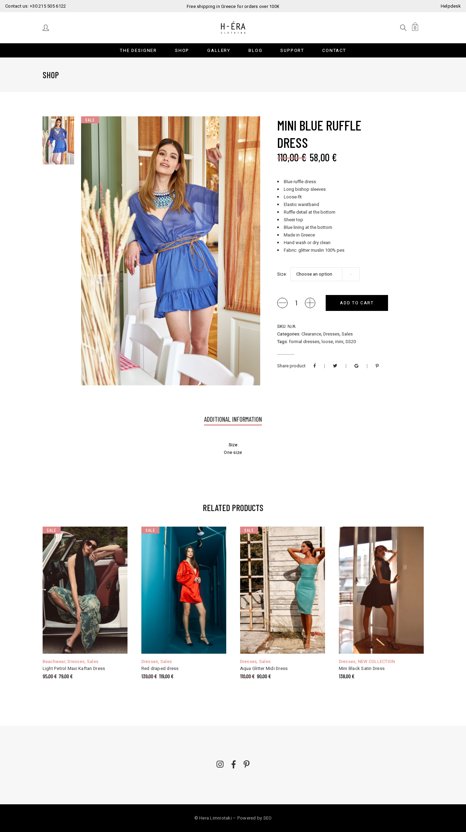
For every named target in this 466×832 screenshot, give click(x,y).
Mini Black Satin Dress (362, 668)
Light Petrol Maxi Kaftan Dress (74, 668)
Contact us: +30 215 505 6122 (35, 6)
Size (281, 274)
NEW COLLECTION (376, 661)
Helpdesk (451, 6)
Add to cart (356, 303)
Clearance (311, 334)
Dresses (331, 334)
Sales (347, 334)
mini (339, 341)
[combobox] (325, 274)
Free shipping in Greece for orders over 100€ (233, 6)
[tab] (233, 420)
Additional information (233, 419)
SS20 (350, 341)
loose (327, 341)
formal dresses (304, 341)
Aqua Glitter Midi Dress (264, 668)
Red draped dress (160, 668)
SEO (267, 818)
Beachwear (54, 661)
